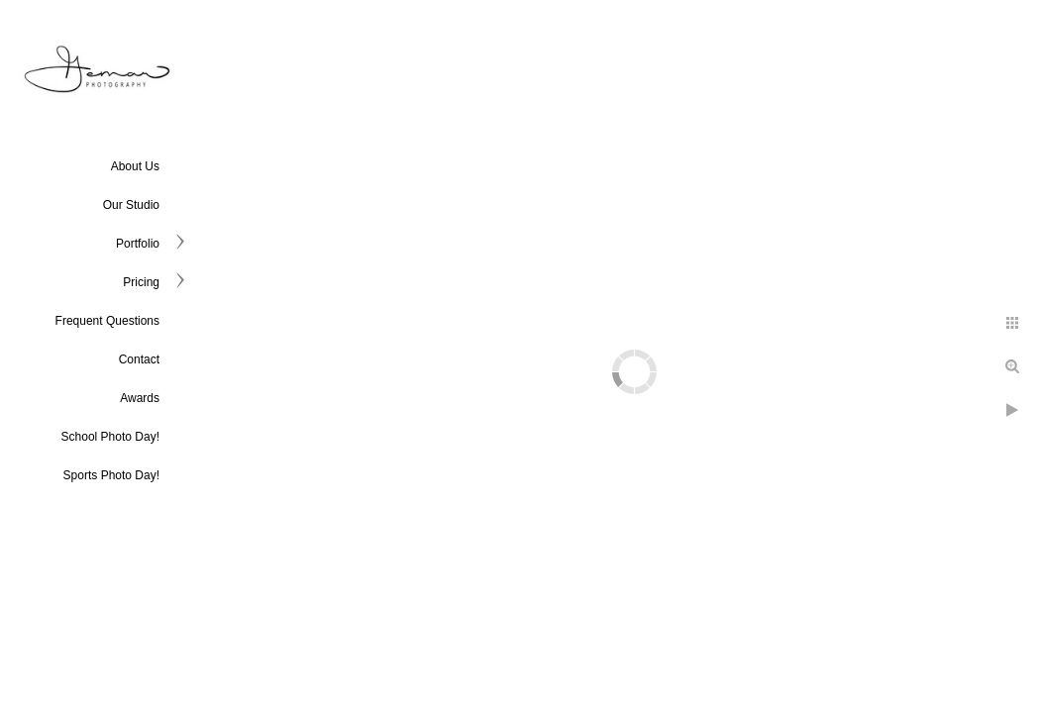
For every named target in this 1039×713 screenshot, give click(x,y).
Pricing (141, 282)
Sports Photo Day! (111, 475)
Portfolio (137, 244)
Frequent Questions (107, 321)
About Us (135, 166)
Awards (139, 398)
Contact (139, 359)
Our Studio (131, 205)
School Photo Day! (110, 437)
